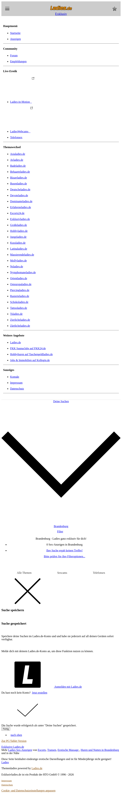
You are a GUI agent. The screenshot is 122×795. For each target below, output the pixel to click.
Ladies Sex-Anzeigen (20, 749)
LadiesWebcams (46, 131)
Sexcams (62, 572)
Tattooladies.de (18, 307)
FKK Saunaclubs (28, 348)
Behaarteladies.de (20, 171)
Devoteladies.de (19, 195)
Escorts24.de (17, 213)
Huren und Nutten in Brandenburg (100, 749)
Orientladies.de (18, 278)
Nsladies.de (16, 266)
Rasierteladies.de (19, 296)
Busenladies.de (18, 183)
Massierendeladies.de (22, 254)
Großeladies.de (18, 225)
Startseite (15, 33)
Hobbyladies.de (19, 230)
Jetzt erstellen (39, 692)
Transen (51, 749)
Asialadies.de (17, 153)
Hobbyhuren (31, 354)
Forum (14, 55)
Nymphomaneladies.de (23, 272)
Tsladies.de (16, 313)
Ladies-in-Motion (47, 101)
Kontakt (14, 376)
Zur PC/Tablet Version (13, 740)
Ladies (5, 762)
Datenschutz (17, 388)
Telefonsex (16, 137)
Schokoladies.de (19, 302)
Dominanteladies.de (21, 201)
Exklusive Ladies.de (12, 746)
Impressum (16, 382)
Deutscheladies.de (20, 189)
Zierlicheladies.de (20, 319)
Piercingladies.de (19, 290)
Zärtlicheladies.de (20, 325)
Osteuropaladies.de (20, 284)
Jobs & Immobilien (30, 360)
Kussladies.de (17, 242)
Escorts (42, 749)
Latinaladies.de (18, 248)
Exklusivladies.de (20, 219)
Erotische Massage (68, 749)
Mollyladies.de (18, 260)
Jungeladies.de (18, 236)
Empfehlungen (18, 61)
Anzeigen (15, 38)
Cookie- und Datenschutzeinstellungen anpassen (28, 790)
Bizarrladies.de (18, 177)
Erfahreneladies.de (20, 207)
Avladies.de (16, 159)
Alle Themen (24, 572)
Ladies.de (15, 342)
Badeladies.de (18, 165)
